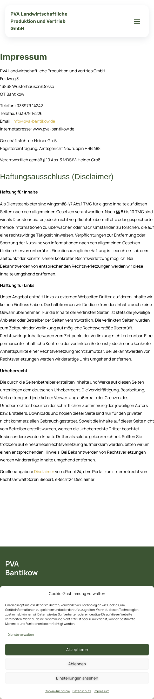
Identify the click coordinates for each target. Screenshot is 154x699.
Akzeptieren (77, 649)
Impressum (101, 691)
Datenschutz (81, 691)
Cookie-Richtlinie (57, 691)
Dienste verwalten (21, 634)
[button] (137, 21)
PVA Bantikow (21, 568)
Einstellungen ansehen (77, 678)
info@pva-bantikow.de (33, 121)
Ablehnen (77, 664)
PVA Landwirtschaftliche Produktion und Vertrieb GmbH (39, 21)
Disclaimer (44, 471)
